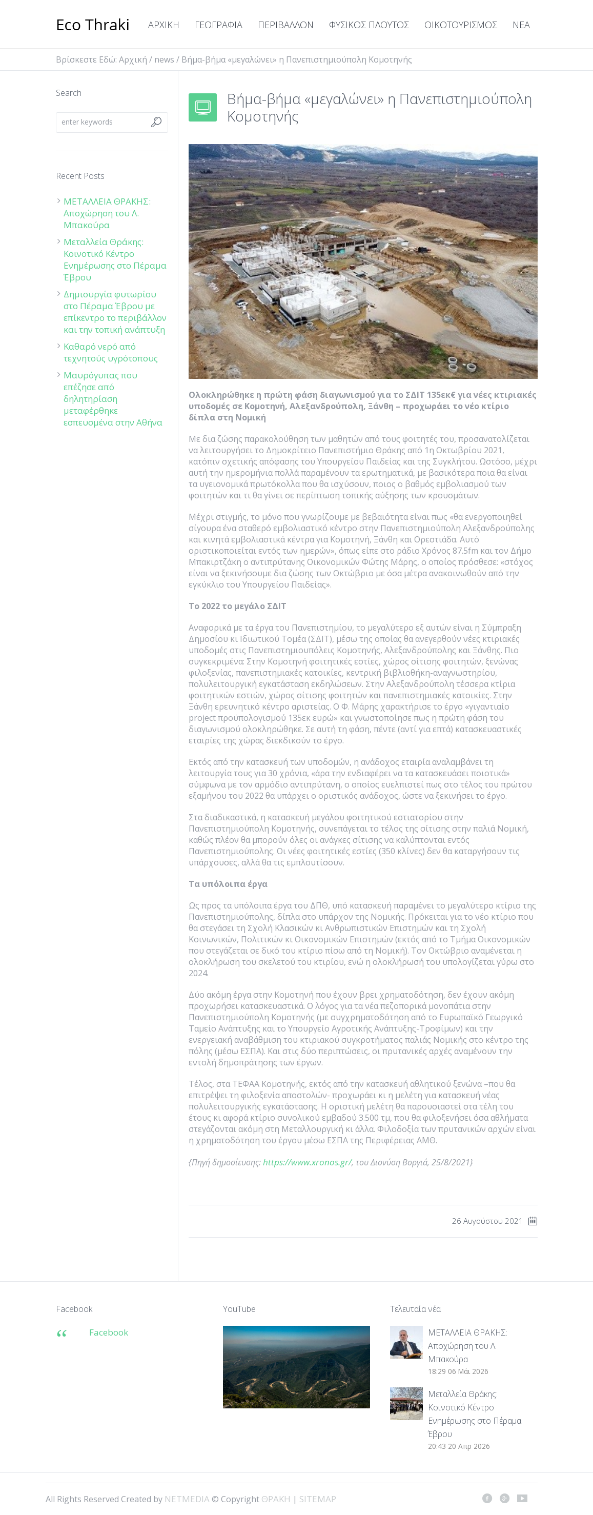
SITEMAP (317, 1499)
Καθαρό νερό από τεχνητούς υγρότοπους (111, 352)
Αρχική (133, 59)
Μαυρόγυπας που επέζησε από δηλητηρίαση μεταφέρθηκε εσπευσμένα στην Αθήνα (114, 398)
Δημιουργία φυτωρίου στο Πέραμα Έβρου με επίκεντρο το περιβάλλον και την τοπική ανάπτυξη (115, 311)
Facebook (108, 1332)
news (164, 59)
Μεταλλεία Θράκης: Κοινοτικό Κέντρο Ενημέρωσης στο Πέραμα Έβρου (115, 259)
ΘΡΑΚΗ (93, 25)
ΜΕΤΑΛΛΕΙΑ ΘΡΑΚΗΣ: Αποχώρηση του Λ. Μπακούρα (107, 213)
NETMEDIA (187, 1499)
